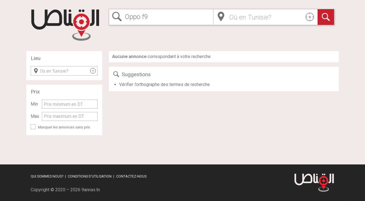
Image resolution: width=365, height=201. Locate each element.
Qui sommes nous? (47, 176)
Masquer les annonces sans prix (64, 127)
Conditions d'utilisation (90, 176)
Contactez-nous (131, 176)
